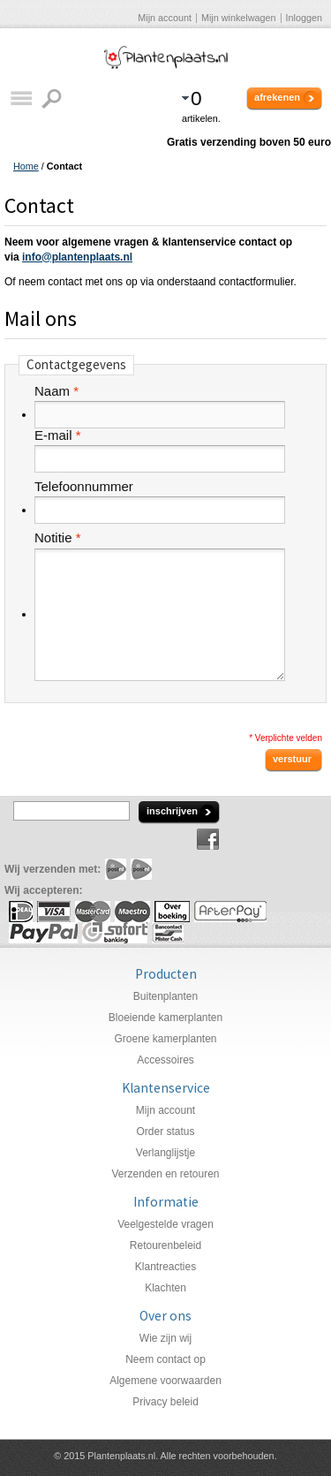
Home (26, 166)
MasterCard (92, 911)
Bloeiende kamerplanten (165, 1017)
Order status (165, 1131)
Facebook (208, 839)
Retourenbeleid (165, 1245)
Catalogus (20, 98)
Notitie (53, 538)
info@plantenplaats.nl (77, 257)
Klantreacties (165, 1266)
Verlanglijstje (165, 1153)
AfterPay (230, 911)
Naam (52, 391)
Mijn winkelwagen (238, 17)
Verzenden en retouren (165, 1174)
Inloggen (304, 17)
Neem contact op (165, 1359)
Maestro (132, 911)
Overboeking (172, 911)
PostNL (115, 869)
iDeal (21, 911)
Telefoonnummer (83, 487)
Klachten (165, 1288)
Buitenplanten (165, 996)
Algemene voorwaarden (165, 1380)
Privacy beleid (165, 1402)
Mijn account (165, 17)
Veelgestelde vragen (165, 1224)
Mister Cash (168, 932)
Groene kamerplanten (165, 1039)
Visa (54, 911)
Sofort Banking (114, 932)
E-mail (53, 435)
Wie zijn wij (165, 1338)
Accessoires (165, 1060)
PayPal (43, 932)
